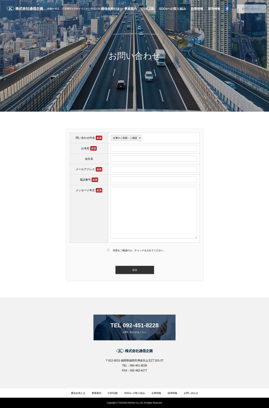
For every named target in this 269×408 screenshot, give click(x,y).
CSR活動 (148, 8)
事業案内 (130, 8)
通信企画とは (78, 393)
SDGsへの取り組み (172, 8)
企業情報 (197, 8)
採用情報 (214, 8)
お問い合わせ (251, 8)
